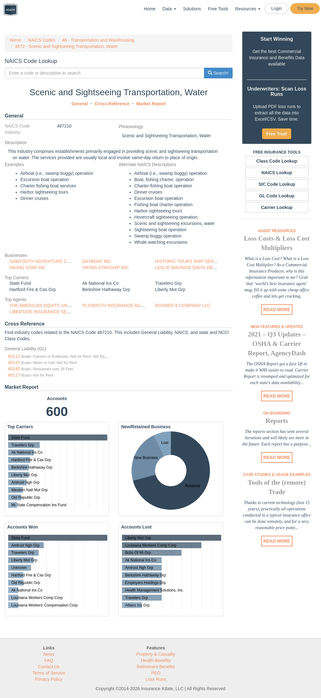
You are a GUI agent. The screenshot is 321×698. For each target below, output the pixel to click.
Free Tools (218, 8)
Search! (218, 73)
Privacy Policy (48, 679)
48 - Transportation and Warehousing (98, 40)
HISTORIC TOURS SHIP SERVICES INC (195, 261)
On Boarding (277, 413)
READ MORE (276, 309)
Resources (247, 8)
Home (149, 8)
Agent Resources (277, 231)
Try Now (305, 8)
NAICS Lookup (276, 172)
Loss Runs (155, 679)
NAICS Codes (41, 40)
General (79, 103)
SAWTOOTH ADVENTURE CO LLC (44, 261)
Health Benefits (156, 660)
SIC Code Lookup (277, 184)
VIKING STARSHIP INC (105, 267)
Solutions (192, 8)
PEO (155, 672)
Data (169, 8)
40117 (14, 375)
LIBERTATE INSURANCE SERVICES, (46, 311)
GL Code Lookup (277, 195)
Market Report (151, 103)
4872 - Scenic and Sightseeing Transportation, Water (66, 46)
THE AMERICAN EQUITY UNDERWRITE (50, 305)
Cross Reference (112, 103)
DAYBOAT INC (96, 261)
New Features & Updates (276, 327)
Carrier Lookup (276, 207)
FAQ (49, 660)
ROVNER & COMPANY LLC (182, 305)
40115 (14, 362)
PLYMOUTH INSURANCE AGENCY (117, 305)
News (48, 654)
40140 (14, 368)
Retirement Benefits (156, 666)
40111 (14, 356)
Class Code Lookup (276, 161)
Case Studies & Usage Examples (277, 474)
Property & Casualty (156, 654)
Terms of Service (49, 672)
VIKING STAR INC (27, 267)
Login (276, 8)
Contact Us (49, 666)
